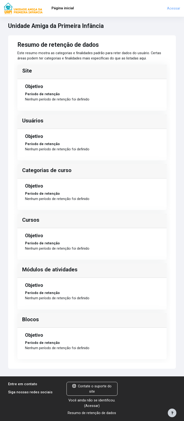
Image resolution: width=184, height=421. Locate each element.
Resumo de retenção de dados (92, 413)
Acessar (173, 8)
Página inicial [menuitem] (62, 8)
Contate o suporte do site (92, 389)
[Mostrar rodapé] (172, 413)
